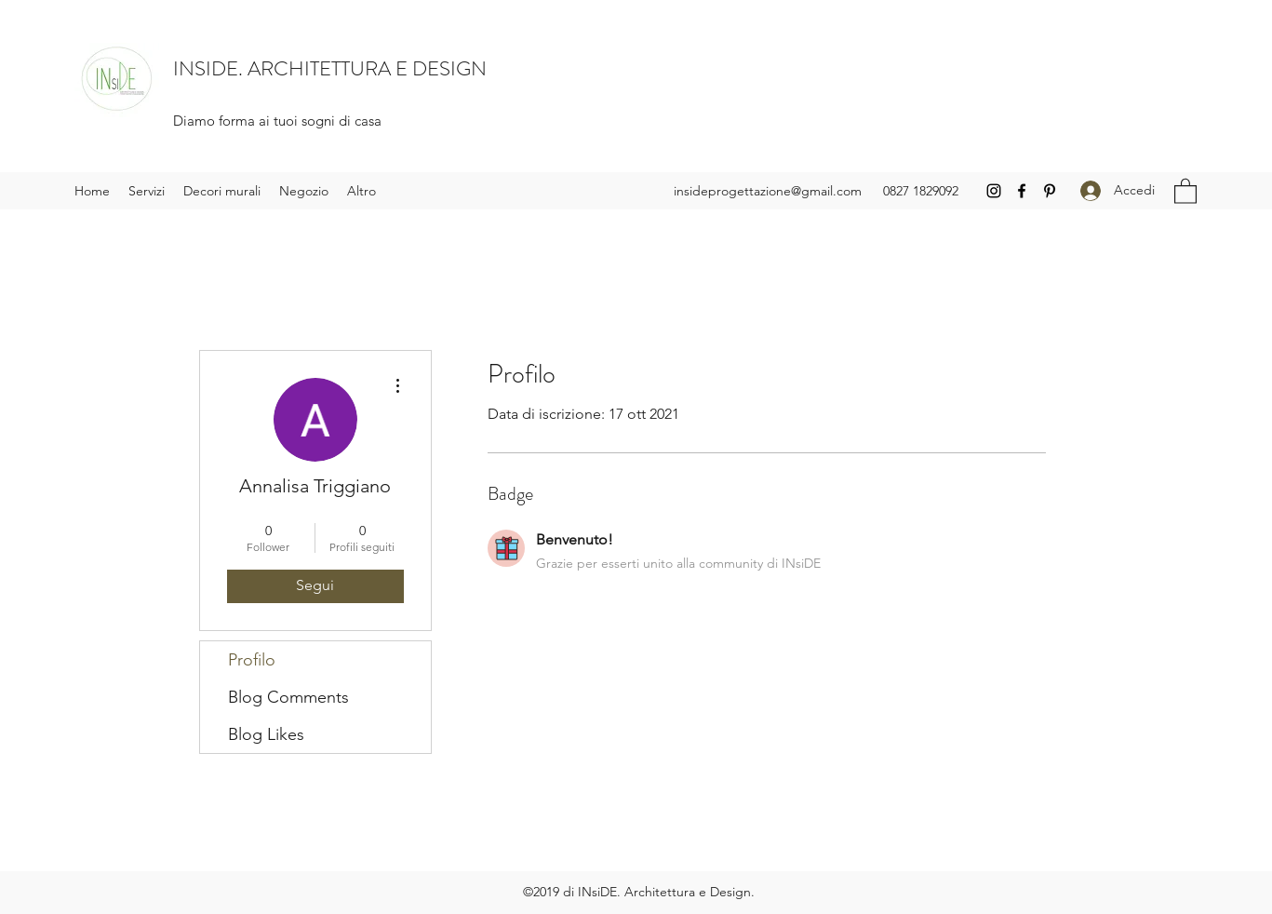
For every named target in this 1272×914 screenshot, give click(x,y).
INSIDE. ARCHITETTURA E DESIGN (330, 68)
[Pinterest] (1049, 190)
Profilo (251, 660)
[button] (1185, 190)
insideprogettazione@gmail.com (768, 190)
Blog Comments (288, 697)
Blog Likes (266, 734)
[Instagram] (993, 190)
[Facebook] (1021, 190)
